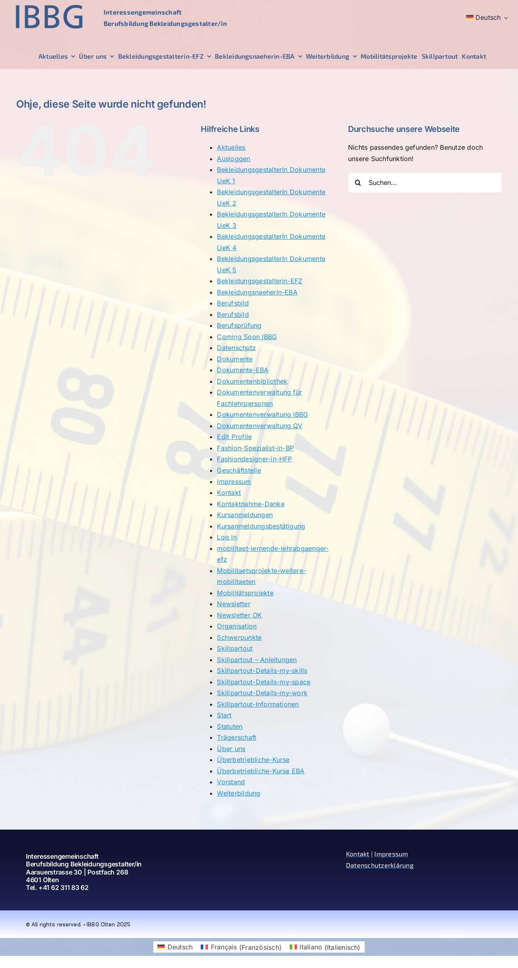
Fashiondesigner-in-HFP (254, 459)
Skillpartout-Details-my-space (263, 682)
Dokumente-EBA (242, 370)
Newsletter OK (239, 615)
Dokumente (235, 359)
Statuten (229, 726)
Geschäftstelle (239, 470)
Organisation (237, 626)
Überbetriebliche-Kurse (253, 760)
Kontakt (229, 492)
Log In (226, 537)
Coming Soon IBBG (247, 337)
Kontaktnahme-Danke (250, 504)
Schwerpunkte (239, 637)
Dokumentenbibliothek (252, 381)
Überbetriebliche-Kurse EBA (260, 771)
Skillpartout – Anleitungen (257, 660)
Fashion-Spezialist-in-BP (255, 448)
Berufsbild (232, 303)
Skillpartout (235, 648)
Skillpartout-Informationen (258, 704)
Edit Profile (234, 437)
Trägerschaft (236, 737)
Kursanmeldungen (245, 515)
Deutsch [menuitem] (180, 947)
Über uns (231, 749)
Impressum (234, 482)
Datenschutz (236, 348)
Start (224, 715)
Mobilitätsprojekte (245, 593)
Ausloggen (233, 159)
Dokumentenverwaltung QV (259, 426)
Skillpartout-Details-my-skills (262, 671)
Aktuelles (231, 147)
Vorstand (231, 782)
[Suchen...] (425, 182)
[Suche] (358, 182)
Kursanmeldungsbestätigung (261, 526)
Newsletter (233, 604)
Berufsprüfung (239, 325)
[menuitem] (487, 18)
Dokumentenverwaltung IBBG (262, 414)
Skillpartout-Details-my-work (262, 693)
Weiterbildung (238, 793)
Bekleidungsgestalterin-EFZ (259, 281)
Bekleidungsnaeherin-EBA (257, 292)
